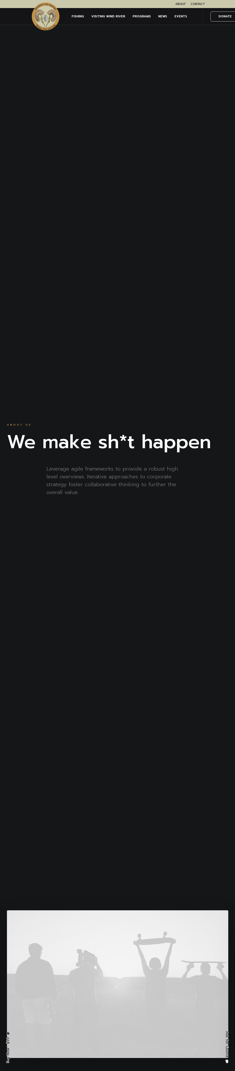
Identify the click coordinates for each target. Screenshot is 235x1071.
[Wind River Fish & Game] (45, 16)
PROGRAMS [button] (142, 16)
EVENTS (180, 16)
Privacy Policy (160, 979)
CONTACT (198, 4)
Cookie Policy (160, 998)
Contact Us (110, 1035)
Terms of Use (160, 989)
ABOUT (180, 4)
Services (108, 998)
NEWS (162, 16)
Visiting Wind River (108, 16)
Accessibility (159, 1007)
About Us (109, 989)
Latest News (111, 1016)
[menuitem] (180, 4)
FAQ (104, 1026)
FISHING (78, 16)
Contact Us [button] (117, 897)
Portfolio (108, 1007)
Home (106, 979)
